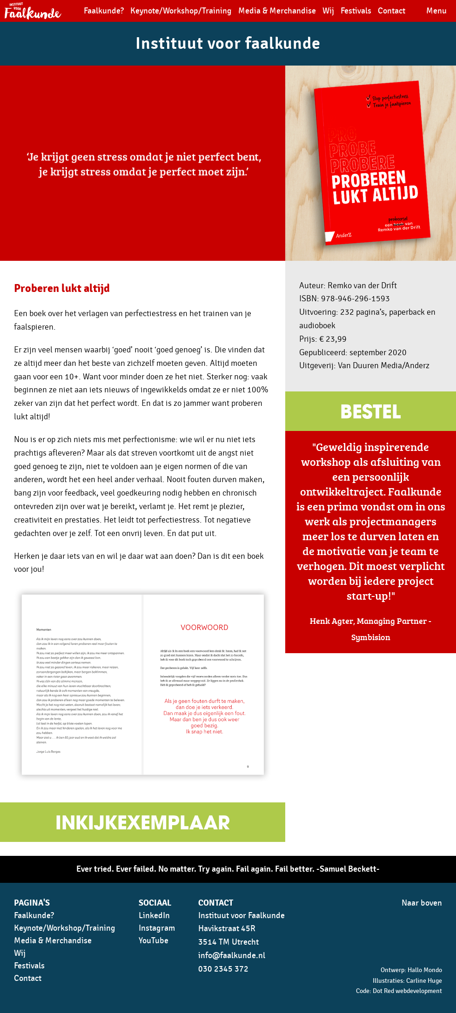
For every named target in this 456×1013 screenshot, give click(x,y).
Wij (328, 11)
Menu (436, 11)
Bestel (370, 413)
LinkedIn (154, 915)
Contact (391, 11)
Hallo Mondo (425, 970)
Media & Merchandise (277, 11)
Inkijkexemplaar (142, 824)
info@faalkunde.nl (231, 955)
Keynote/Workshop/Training (181, 11)
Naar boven (422, 903)
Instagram (157, 928)
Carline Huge (424, 981)
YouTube (153, 941)
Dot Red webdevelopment (407, 991)
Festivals (356, 11)
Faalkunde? (104, 11)
